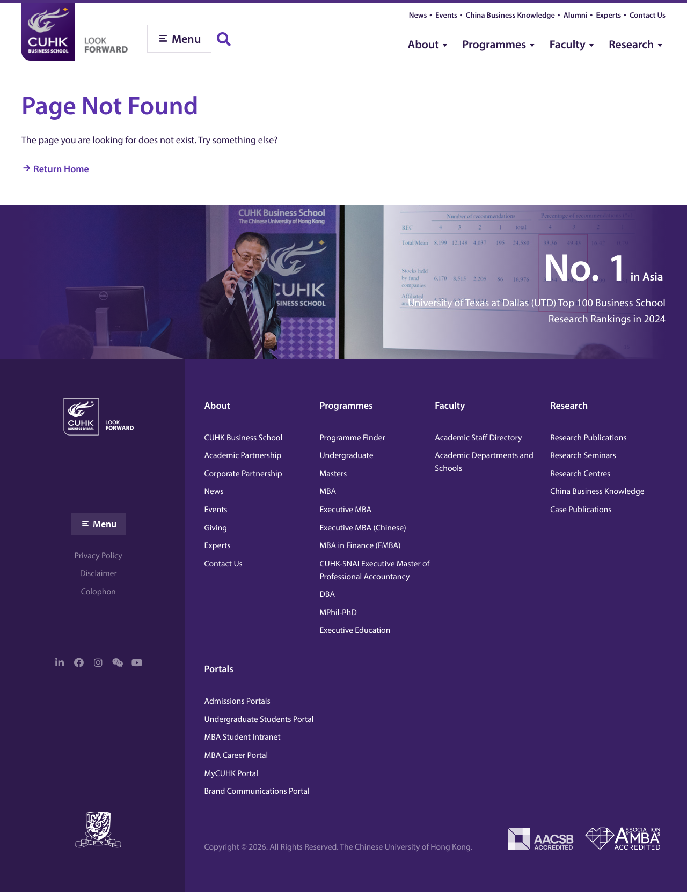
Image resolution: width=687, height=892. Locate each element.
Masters (333, 473)
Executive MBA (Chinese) (362, 527)
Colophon (98, 591)
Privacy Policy (98, 555)
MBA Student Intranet (242, 737)
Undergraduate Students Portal (259, 719)
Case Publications (580, 509)
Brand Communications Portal (257, 791)
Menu (104, 524)
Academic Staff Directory (478, 437)
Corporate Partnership (243, 473)
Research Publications (588, 437)
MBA (327, 491)
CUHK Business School (243, 437)
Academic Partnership (243, 455)
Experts (608, 15)
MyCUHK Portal (231, 773)
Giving (216, 527)
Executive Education (354, 630)
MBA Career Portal (236, 755)
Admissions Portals (237, 701)
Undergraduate (346, 455)
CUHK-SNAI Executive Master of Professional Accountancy (374, 570)
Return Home (61, 169)
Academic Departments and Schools (484, 462)
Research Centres (580, 473)
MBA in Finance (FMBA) (359, 545)
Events (446, 15)
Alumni (576, 15)
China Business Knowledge (510, 15)
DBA (327, 594)
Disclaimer (98, 573)
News (418, 15)
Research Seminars (583, 455)
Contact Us (648, 15)
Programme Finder (352, 437)
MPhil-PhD (337, 612)
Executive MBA (345, 509)
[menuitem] (429, 40)
